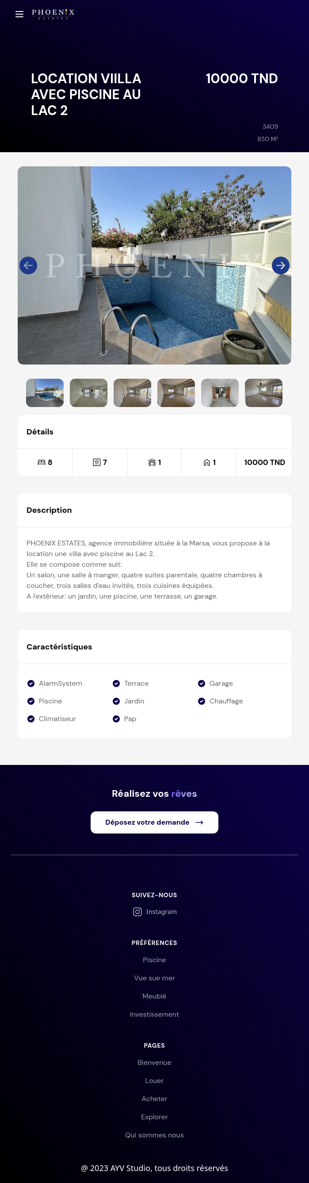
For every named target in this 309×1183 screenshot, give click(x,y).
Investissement (154, 1014)
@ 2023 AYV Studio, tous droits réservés (154, 1168)
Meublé (154, 996)
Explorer (154, 1117)
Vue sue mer (154, 978)
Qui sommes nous (154, 1135)
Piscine (154, 959)
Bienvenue (154, 1062)
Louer (154, 1080)
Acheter (154, 1098)
